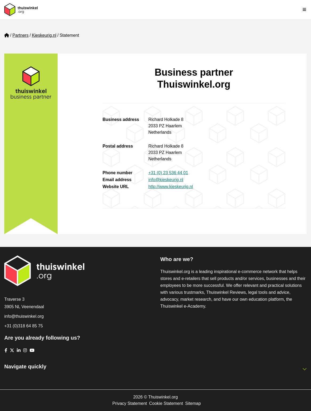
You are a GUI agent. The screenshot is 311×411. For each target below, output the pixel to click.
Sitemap (193, 403)
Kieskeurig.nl (44, 35)
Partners (20, 35)
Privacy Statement (129, 403)
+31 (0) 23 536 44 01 (168, 172)
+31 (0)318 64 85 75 (23, 326)
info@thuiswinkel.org (24, 316)
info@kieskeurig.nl (165, 179)
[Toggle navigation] (304, 9)
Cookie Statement (166, 403)
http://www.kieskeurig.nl (170, 186)
